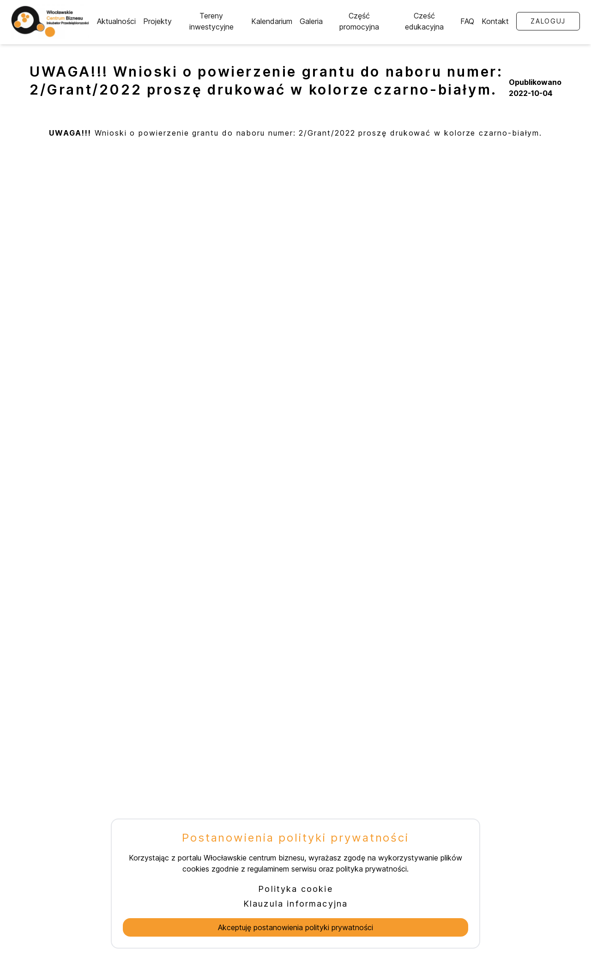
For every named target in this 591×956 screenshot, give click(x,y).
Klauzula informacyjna (295, 903)
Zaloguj (548, 21)
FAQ (467, 21)
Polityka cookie (295, 889)
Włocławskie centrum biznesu (254, 857)
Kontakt (495, 21)
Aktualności (116, 21)
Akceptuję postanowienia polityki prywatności (295, 927)
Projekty (157, 21)
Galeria (311, 21)
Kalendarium (271, 21)
